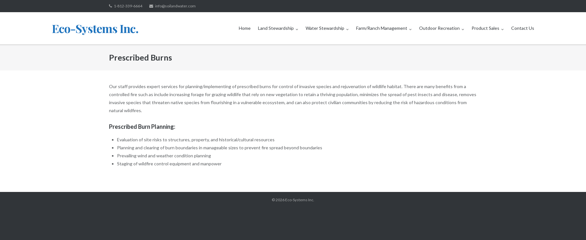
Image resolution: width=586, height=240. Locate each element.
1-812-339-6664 (128, 6)
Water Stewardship (325, 28)
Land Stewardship (276, 28)
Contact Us (522, 28)
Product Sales (485, 28)
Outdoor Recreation (439, 28)
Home (245, 28)
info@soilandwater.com (175, 6)
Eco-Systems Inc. (299, 199)
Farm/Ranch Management (381, 28)
